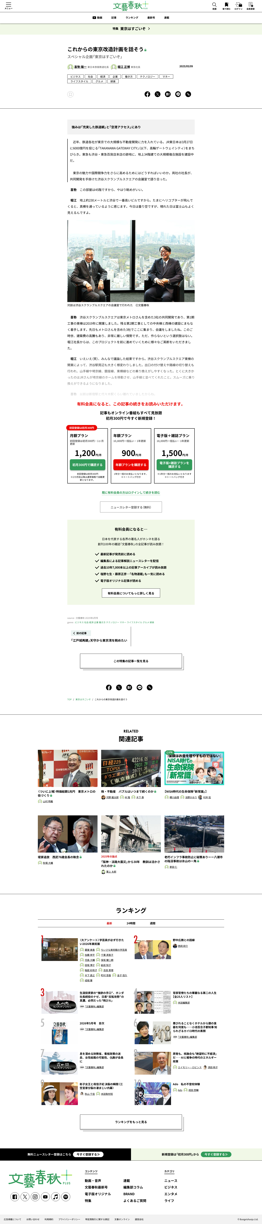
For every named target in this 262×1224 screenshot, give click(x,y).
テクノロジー (147, 76)
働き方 (129, 76)
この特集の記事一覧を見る (131, 661)
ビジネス (75, 76)
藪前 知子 (106, 965)
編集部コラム (133, 1187)
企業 (115, 76)
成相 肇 (88, 980)
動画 (99, 17)
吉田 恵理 (108, 970)
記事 (113, 17)
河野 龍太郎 (112, 797)
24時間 (131, 923)
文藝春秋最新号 (96, 1187)
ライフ (169, 1201)
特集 (88, 1201)
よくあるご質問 (134, 1201)
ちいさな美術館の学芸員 (114, 950)
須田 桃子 (213, 1067)
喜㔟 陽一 (80, 66)
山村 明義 (48, 801)
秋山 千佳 (90, 1094)
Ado (180, 1090)
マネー (166, 76)
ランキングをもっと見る (131, 1122)
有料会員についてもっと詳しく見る (131, 593)
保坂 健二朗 (107, 960)
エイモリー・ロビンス (190, 1067)
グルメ (99, 81)
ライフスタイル (79, 81)
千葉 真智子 (107, 955)
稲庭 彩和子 (91, 970)
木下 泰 (140, 797)
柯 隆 (127, 797)
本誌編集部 (184, 1002)
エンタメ (170, 1194)
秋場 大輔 (48, 863)
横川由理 (174, 797)
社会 (90, 76)
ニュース (170, 1181)
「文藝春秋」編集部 (94, 1006)
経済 (102, 76)
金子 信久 (122, 975)
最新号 (151, 17)
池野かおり (191, 797)
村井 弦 (207, 797)
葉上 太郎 (111, 871)
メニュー (9, 8)
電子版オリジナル (98, 1194)
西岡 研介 (183, 946)
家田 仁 (173, 867)
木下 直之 (90, 975)
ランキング (132, 17)
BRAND (129, 1194)
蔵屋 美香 (90, 950)
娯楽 (113, 81)
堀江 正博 (124, 66)
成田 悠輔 (193, 1090)
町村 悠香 (106, 975)
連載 (166, 17)
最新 (109, 923)
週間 (152, 923)
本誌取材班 (107, 1094)
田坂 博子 (90, 965)
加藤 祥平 (90, 955)
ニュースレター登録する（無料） (131, 507)
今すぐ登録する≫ (88, 1154)
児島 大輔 (90, 960)
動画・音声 (93, 1181)
